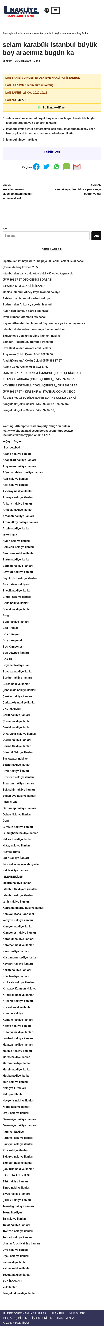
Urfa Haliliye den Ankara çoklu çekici (27, 348)
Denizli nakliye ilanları (17, 729)
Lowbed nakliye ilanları (18, 1041)
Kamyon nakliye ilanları (18, 928)
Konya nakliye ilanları (17, 1028)
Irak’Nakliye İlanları (15, 872)
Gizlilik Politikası (16, 1326)
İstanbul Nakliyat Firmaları (20, 891)
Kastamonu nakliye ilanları (20, 959)
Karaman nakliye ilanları (18, 947)
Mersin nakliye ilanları (17, 1072)
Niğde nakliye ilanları (16, 1109)
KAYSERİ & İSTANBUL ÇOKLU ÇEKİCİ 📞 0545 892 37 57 (40, 386)
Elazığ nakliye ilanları (17, 766)
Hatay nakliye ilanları (16, 847)
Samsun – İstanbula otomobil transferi (28, 342)
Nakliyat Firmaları (14, 1091)
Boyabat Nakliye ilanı (16, 666)
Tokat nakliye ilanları (16, 1228)
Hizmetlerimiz (12, 853)
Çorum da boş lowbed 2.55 (20, 267)
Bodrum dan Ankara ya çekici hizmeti (27, 305)
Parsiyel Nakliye (13, 1134)
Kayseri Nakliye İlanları (18, 966)
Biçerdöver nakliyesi (16, 585)
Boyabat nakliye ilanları (18, 673)
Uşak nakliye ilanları (16, 1259)
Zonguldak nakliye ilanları (20, 1296)
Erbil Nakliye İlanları (16, 772)
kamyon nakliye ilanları (18, 922)
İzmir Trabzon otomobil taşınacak (25, 317)
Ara (5, 229)
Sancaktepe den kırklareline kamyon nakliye (32, 336)
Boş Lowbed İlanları (16, 654)
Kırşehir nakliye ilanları (18, 1003)
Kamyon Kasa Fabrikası (18, 916)
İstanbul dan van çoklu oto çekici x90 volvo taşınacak (38, 273)
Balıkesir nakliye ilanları (18, 548)
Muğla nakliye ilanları (17, 1078)
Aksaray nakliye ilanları (18, 492)
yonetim (7, 60)
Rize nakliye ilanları (15, 1153)
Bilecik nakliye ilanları (17, 591)
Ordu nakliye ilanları (16, 1115)
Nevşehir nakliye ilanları (18, 1103)
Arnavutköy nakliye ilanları (20, 523)
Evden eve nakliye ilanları (19, 797)
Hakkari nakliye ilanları (18, 841)
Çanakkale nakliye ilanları (19, 691)
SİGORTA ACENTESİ (16, 1178)
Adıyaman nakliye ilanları (19, 467)
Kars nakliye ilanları (16, 953)
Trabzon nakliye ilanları (18, 1234)
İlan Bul (58, 1316)
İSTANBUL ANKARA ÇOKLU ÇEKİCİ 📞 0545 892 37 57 (38, 379)
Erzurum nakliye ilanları (18, 785)
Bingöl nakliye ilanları (17, 598)
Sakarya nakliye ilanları (18, 1159)
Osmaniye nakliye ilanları (19, 1122)
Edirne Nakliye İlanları (17, 747)
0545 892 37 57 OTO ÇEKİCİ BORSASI (27, 280)
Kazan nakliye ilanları (17, 972)
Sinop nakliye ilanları (16, 1190)
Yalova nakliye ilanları (17, 1271)
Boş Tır (7, 660)
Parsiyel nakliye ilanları (18, 1140)
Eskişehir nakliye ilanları (19, 791)
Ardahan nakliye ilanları (18, 517)
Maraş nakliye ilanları (17, 1059)
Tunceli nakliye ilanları (17, 1240)
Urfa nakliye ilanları (15, 1253)
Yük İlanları (10, 1290)
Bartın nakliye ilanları (17, 560)
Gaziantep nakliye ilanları (19, 810)
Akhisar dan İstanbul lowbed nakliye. (27, 298)
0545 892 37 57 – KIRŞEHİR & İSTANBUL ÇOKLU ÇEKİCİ (40, 392)
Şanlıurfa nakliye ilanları (18, 1172)
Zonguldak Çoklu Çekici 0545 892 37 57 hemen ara (36, 404)
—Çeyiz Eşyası (12, 442)
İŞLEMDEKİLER (13, 878)
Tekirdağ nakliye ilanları (18, 1209)
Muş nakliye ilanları (15, 1084)
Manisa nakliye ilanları (17, 1053)
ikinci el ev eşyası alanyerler (21, 866)
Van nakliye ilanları (15, 1265)
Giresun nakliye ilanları (18, 829)
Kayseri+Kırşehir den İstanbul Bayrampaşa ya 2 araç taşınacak (44, 323)
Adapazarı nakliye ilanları (19, 461)
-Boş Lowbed (11, 448)
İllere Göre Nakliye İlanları (25, 1316)
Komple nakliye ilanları (18, 1022)
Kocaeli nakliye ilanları (18, 1009)
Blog (6, 616)
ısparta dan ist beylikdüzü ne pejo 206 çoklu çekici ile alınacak (44, 261)
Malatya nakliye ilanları (18, 1047)
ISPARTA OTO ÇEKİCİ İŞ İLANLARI (25, 286)
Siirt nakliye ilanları (15, 1184)
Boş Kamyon (11, 635)
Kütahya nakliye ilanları (18, 1034)
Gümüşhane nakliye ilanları (21, 835)
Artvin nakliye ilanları (17, 529)
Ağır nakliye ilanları (15, 479)
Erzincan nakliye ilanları (18, 779)
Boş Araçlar (10, 629)
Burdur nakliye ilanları (17, 679)
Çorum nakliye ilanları (17, 723)
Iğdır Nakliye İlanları (16, 860)
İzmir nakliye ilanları (16, 903)
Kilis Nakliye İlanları (16, 978)
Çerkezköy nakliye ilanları (20, 704)
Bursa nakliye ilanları (16, 685)
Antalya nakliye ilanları (18, 510)
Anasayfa (8, 33)
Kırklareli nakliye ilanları (18, 997)
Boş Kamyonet (12, 641)
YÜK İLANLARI (12, 1284)
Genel (37, 60)
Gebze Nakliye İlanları (17, 816)
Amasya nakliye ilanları (18, 498)
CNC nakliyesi (12, 710)
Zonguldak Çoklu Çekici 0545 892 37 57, (29, 411)
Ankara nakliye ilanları (17, 504)
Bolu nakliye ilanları (16, 623)
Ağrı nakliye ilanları (15, 485)
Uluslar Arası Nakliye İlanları (21, 1247)
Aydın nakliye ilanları (16, 542)
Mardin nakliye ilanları (17, 1065)
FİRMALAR (10, 804)
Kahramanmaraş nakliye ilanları (23, 910)
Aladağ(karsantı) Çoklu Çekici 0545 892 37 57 (32, 361)
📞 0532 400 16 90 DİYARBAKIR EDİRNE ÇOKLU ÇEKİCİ (39, 398)
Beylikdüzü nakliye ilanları (20, 579)
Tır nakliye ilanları (14, 1221)
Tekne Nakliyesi (13, 1215)
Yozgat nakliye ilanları (17, 1278)
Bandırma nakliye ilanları (19, 554)
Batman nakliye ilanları (18, 567)
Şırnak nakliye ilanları (17, 1203)
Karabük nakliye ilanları (18, 941)
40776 (22, 100)
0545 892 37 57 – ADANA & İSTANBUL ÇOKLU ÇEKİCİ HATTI (43, 373)
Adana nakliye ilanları (17, 454)
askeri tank (10, 535)
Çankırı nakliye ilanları (17, 697)
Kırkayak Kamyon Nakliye (20, 991)
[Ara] (46, 10)
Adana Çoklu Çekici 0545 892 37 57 (26, 367)
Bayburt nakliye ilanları (18, 573)
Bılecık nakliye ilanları (17, 610)
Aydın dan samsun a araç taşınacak (26, 311)
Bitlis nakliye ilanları (16, 604)
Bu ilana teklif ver (52, 107)
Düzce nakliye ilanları (17, 741)
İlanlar (19, 33)
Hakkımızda (65, 1321)
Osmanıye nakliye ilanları (19, 1128)
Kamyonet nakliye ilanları (19, 935)
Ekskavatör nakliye (15, 760)
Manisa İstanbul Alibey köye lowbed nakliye (31, 292)
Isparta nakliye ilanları (17, 885)
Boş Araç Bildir (15, 1321)
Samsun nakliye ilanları (18, 1165)
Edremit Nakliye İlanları (18, 754)
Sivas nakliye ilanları (16, 1197)
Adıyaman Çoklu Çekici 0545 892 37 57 (28, 354)
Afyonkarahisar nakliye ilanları (23, 473)
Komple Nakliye (13, 1016)
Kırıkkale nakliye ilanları (18, 985)
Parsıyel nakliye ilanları (18, 1147)
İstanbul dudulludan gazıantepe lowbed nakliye (34, 329)
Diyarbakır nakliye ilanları (19, 735)
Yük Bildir (77, 1316)
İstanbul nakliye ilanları (18, 897)
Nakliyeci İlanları (13, 1097)
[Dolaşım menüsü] (55, 10)
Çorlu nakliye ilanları (16, 716)
